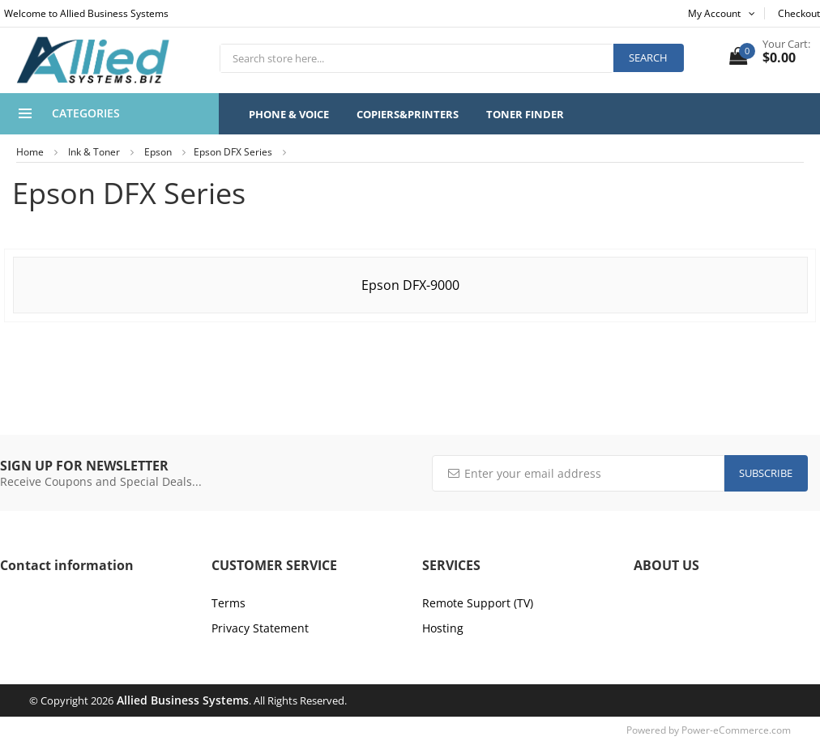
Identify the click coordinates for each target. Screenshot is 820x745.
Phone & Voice (289, 114)
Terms (228, 603)
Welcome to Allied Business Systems (86, 13)
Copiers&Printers (408, 114)
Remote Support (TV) (477, 603)
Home (30, 152)
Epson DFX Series (233, 152)
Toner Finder (525, 114)
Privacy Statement (260, 628)
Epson (158, 152)
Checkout (799, 13)
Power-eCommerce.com (736, 730)
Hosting (442, 628)
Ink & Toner (94, 152)
